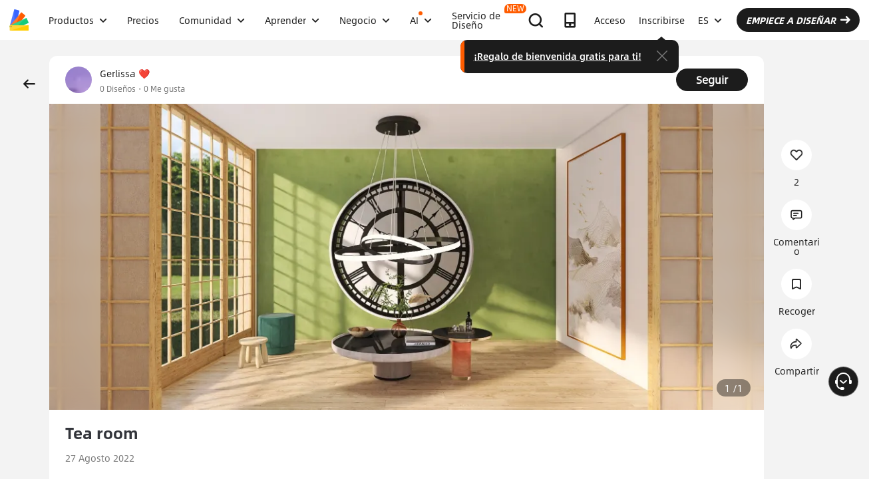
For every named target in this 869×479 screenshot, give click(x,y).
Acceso (609, 20)
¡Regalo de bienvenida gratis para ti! (557, 56)
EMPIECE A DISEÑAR (798, 20)
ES (710, 20)
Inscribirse (662, 20)
